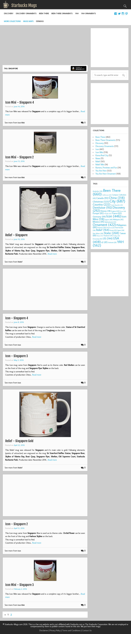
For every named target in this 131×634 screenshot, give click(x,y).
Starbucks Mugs (24, 5)
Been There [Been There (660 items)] (107, 192)
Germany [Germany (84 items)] (99, 216)
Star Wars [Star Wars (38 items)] (98, 233)
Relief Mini (100, 164)
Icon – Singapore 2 (16, 524)
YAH (77, 13)
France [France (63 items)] (117, 213)
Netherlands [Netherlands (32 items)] (110, 222)
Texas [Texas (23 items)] (100, 236)
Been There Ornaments (62, 13)
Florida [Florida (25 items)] (107, 213)
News (98, 158)
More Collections (12, 21)
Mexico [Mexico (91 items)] (98, 221)
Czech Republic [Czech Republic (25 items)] (117, 205)
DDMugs (40, 21)
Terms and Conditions (71, 630)
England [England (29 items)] (115, 211)
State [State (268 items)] (111, 233)
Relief (20, 262)
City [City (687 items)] (117, 201)
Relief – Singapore (16, 235)
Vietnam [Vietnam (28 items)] (112, 242)
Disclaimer (43, 630)
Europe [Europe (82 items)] (98, 213)
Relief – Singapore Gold (19, 441)
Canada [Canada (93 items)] (102, 198)
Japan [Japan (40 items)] (109, 219)
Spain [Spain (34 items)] (120, 230)
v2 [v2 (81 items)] (104, 242)
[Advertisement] (45, 46)
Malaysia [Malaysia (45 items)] (118, 219)
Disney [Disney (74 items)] (106, 210)
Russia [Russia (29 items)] (113, 230)
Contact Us (87, 630)
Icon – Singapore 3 (16, 356)
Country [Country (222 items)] (101, 204)
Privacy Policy (55, 630)
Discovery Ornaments (26, 13)
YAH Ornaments (88, 13)
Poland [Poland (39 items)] (101, 227)
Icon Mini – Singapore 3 (19, 585)
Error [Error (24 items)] (123, 211)
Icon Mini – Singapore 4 (19, 102)
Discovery (8, 13)
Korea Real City (102, 155)
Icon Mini (21, 122)
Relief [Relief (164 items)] (102, 230)
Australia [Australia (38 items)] (98, 191)
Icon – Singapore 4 (16, 318)
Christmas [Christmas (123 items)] (101, 201)
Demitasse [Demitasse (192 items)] (102, 207)
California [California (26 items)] (107, 195)
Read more (52, 254)
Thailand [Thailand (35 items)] (108, 236)
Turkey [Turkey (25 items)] (116, 236)
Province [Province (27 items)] (111, 228)
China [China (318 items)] (117, 198)
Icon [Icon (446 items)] (113, 216)
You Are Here (101, 170)
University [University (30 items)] (97, 239)
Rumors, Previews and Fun (106, 167)
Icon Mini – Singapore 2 (19, 157)
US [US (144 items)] (107, 238)
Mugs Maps (28, 21)
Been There (44, 13)
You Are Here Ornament (106, 173)
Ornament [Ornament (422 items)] (104, 224)
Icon (19, 345)
